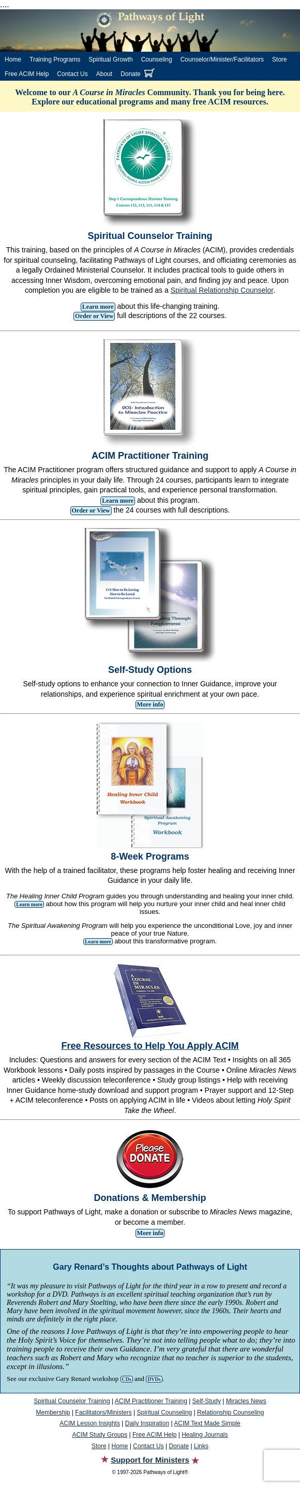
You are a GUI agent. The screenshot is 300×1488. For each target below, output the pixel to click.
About (104, 74)
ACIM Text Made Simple (207, 1423)
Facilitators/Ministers (103, 1412)
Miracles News (246, 1401)
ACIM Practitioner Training (151, 1401)
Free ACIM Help (27, 74)
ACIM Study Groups (99, 1434)
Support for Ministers (150, 1459)
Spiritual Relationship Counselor (222, 290)
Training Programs (54, 59)
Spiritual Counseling (164, 1412)
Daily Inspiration (147, 1423)
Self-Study (206, 1401)
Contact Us (72, 74)
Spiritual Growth (110, 59)
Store (279, 59)
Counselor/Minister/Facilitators (222, 59)
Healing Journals (205, 1434)
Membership (53, 1412)
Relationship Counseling (230, 1412)
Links (201, 1446)
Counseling (156, 59)
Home (13, 59)
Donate (131, 74)
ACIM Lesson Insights (89, 1423)
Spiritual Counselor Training (72, 1401)
